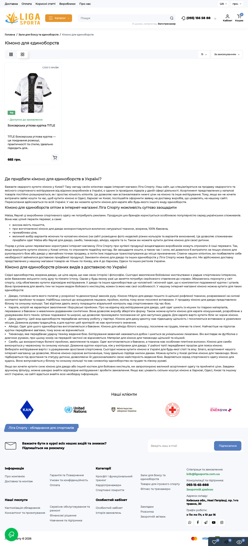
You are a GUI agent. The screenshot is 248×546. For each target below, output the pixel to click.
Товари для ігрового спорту (160, 484)
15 (204, 54)
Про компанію (15, 476)
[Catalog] (58, 18)
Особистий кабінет (109, 508)
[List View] (11, 54)
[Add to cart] (55, 157)
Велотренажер (167, 23)
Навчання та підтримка (66, 520)
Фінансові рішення (63, 515)
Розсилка (147, 511)
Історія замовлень (108, 513)
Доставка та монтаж (19, 481)
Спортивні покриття (110, 490)
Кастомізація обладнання (22, 508)
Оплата (27, 4)
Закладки (147, 506)
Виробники (67, 4)
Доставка (11, 4)
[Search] (172, 18)
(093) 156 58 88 (195, 18)
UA (222, 4)
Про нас (85, 4)
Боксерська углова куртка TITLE (31, 125)
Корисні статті (45, 4)
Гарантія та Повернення (67, 475)
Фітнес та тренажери (155, 489)
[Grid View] (22, 54)
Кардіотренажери (108, 485)
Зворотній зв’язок (152, 516)
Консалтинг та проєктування (25, 513)
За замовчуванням (226, 54)
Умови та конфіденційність (69, 480)
